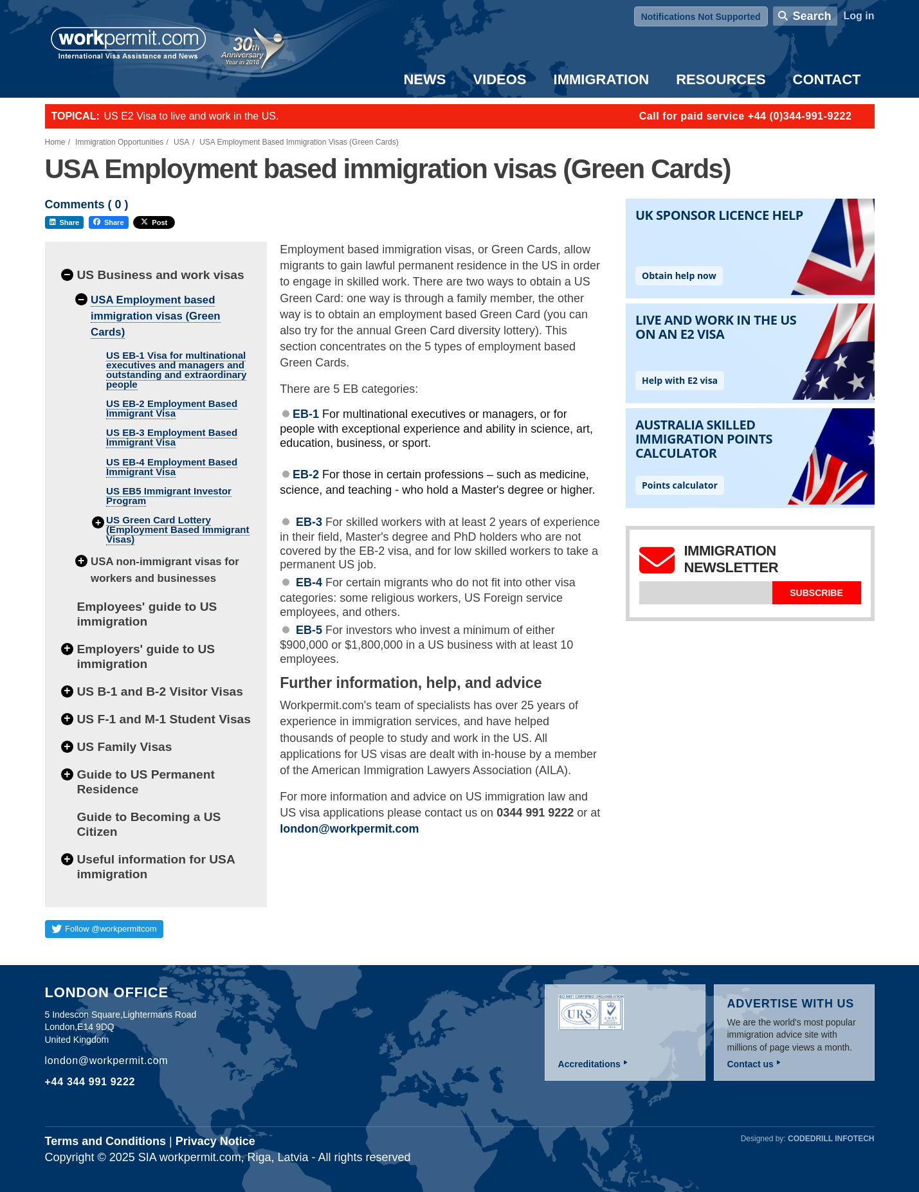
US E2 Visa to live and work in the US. (191, 116)
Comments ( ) (87, 205)
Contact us (750, 1064)
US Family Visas (124, 747)
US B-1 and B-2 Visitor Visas (160, 691)
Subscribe (816, 593)
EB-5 (309, 630)
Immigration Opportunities (119, 142)
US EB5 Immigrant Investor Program (169, 495)
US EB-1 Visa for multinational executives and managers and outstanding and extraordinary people (176, 370)
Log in (859, 15)
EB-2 (306, 474)
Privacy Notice (215, 1141)
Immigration (602, 79)
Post (154, 222)
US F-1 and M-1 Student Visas (164, 719)
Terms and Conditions (106, 1141)
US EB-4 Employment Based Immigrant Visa (171, 466)
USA (182, 142)
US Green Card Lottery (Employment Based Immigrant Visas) (178, 529)
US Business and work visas (160, 275)
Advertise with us (791, 1003)
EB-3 (310, 522)
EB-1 (306, 414)
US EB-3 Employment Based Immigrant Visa (171, 437)
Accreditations (589, 1064)
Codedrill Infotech (831, 1138)
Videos (499, 79)
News (424, 79)
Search (811, 16)
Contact (827, 79)
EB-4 (309, 582)
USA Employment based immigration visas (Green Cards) (155, 316)
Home (55, 142)
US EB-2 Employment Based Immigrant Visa (171, 408)
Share (65, 222)
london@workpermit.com (349, 828)
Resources (720, 79)
